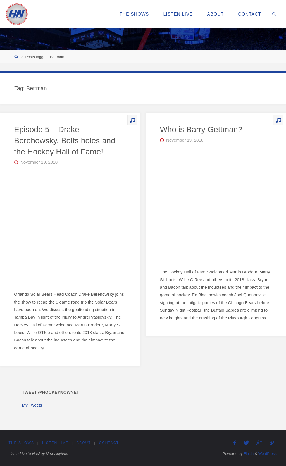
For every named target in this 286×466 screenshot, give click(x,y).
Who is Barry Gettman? (201, 129)
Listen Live (55, 443)
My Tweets (32, 405)
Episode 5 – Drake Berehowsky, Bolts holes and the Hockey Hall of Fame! (65, 140)
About (84, 443)
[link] (274, 14)
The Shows (21, 443)
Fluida (247, 454)
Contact (110, 443)
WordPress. (267, 454)
